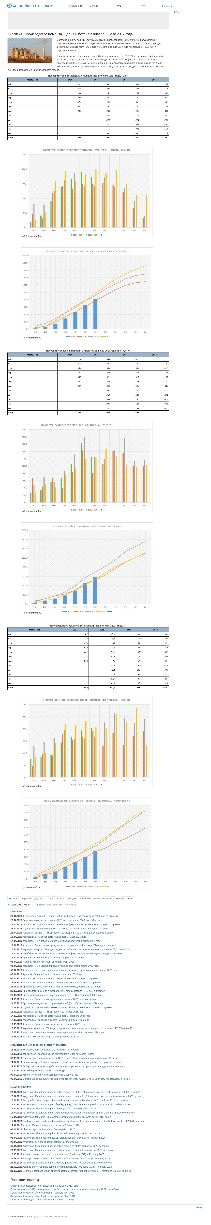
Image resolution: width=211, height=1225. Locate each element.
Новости (56, 6)
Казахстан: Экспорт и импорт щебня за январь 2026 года (53, 1011)
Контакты (167, 6)
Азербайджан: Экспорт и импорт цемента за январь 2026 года (56, 1020)
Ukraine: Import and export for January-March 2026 (49, 1129)
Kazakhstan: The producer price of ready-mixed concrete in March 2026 (59, 1108)
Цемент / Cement (124, 898)
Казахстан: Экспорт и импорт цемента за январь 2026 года (54, 1024)
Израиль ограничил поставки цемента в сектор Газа (50, 1074)
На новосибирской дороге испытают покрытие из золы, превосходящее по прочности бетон (72, 1062)
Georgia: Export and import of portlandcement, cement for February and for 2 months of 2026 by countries (77, 1171)
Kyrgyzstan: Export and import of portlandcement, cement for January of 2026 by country (68, 1150)
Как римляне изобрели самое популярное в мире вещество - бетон (58, 1054)
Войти (176, 12)
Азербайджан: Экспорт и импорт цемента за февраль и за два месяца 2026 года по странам (72, 953)
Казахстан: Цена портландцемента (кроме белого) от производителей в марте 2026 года (70, 970)
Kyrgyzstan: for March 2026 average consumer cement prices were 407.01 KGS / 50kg (67, 1117)
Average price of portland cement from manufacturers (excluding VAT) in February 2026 (67, 1166)
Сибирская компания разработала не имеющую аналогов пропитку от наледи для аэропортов (73, 1066)
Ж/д (119, 6)
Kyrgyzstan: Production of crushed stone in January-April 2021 (42, 1192)
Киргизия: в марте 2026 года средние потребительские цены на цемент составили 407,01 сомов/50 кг (77, 949)
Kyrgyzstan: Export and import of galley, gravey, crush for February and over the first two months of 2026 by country (82, 1092)
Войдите (41, 904)
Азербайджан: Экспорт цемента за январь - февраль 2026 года (56, 1016)
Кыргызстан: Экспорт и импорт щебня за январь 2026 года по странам (60, 978)
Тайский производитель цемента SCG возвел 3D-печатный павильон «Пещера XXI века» (70, 1058)
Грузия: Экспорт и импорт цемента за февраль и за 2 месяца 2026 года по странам (67, 1007)
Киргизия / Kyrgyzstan (32, 898)
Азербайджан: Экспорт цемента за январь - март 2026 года (54, 936)
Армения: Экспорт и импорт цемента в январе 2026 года (53, 974)
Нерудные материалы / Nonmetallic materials (90, 898)
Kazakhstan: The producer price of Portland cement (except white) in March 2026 (64, 1137)
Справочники (78, 6)
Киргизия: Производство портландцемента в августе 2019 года (44, 1185)
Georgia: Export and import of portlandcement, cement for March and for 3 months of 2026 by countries (75, 1100)
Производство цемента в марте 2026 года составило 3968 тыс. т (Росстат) (62, 920)
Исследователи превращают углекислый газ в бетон (51, 1049)
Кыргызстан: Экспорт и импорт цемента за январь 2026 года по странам (61, 982)
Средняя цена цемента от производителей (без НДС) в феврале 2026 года (63, 1003)
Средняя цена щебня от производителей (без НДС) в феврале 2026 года (62, 995)
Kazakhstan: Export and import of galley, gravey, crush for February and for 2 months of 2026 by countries (77, 1104)
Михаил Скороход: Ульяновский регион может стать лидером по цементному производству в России (76, 1079)
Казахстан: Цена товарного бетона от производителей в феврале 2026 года (63, 1032)
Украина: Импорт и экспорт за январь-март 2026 (48, 961)
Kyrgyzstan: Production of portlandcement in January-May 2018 (42, 1196)
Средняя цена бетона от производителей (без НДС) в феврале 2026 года (62, 986)
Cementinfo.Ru (17, 1216)
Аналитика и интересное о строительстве (38, 1044)
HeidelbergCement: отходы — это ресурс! (44, 1070)
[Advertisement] (88, 20)
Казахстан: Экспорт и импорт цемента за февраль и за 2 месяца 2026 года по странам (69, 945)
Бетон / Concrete (55, 898)
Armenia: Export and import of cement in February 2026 (50, 1125)
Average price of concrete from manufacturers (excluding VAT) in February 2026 (63, 1154)
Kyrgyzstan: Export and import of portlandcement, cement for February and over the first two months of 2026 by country (84, 1096)
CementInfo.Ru (131, 40)
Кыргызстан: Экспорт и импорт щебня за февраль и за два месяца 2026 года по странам (70, 916)
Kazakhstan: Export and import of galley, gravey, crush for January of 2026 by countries (67, 1162)
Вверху (199, 1207)
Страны (102, 6)
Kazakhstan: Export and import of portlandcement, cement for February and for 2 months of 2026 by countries (79, 1112)
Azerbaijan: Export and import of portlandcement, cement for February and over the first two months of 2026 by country (83, 1121)
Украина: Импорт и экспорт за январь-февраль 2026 (51, 1036)
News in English (20, 1086)
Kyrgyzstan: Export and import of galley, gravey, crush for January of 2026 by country (66, 1146)
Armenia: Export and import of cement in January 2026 (50, 1142)
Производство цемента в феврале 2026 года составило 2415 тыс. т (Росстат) (64, 991)
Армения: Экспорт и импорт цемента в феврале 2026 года (54, 957)
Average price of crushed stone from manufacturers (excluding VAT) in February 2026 (66, 1158)
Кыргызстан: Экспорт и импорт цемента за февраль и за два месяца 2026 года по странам (71, 924)
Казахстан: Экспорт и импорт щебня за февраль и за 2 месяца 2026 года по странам (68, 932)
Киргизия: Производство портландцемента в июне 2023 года (42, 1199)
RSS (143, 6)
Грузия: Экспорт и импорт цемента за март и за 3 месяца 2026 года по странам (65, 928)
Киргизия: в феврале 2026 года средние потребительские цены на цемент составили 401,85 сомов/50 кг (79, 1028)
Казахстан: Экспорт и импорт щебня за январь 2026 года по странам (59, 999)
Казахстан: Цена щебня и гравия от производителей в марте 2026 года (61, 966)
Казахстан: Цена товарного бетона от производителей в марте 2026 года (62, 941)
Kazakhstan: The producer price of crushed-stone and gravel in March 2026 (61, 1133)
